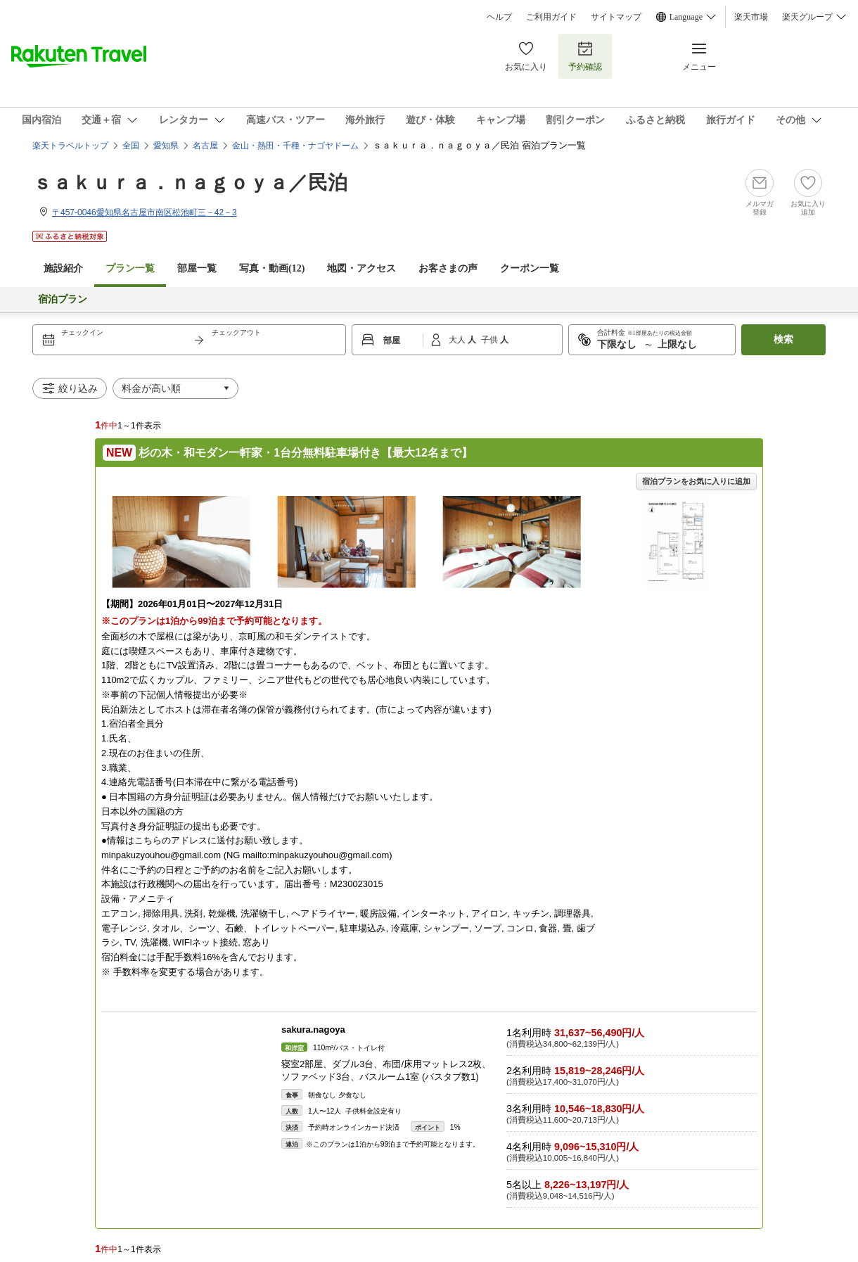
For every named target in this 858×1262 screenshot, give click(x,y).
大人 (458, 340)
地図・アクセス (361, 268)
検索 (783, 339)
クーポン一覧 (529, 268)
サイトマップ (616, 17)
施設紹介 (63, 268)
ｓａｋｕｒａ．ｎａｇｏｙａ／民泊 (189, 182)
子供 (490, 340)
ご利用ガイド (551, 17)
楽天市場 (751, 17)
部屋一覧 (197, 268)
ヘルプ (499, 17)
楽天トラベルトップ (70, 146)
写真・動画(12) (272, 268)
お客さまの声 (448, 268)
